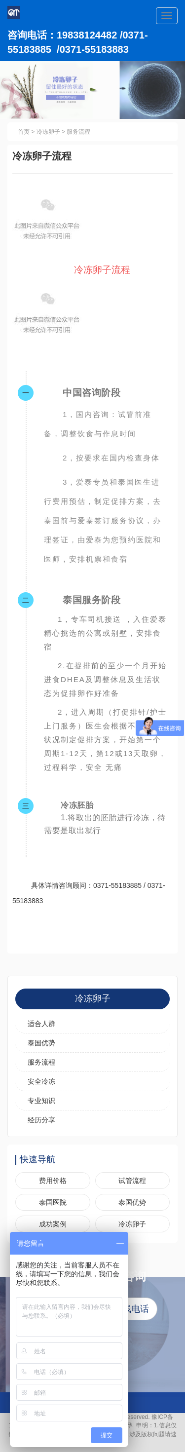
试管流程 (132, 1181)
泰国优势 (41, 1043)
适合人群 (41, 1024)
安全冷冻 (41, 1081)
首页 (24, 131)
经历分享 (41, 1120)
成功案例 (53, 1224)
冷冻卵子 (48, 131)
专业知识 (41, 1101)
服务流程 (78, 131)
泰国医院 (53, 1202)
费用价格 (53, 1181)
